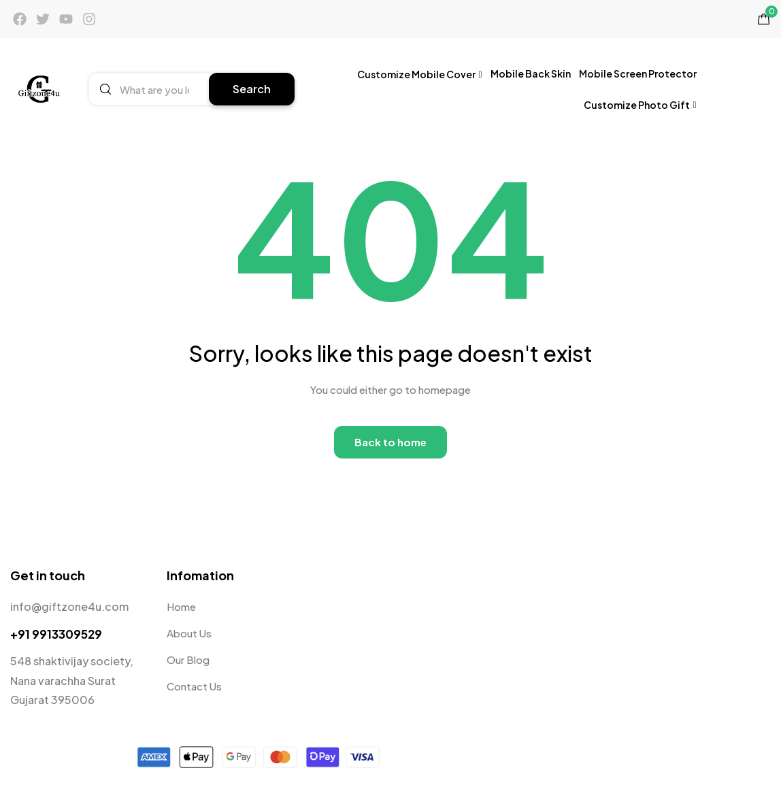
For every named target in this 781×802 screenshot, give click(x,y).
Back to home (390, 441)
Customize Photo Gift (640, 104)
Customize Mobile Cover (419, 73)
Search (252, 89)
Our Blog (188, 659)
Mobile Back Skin (531, 73)
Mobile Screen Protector (638, 73)
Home (181, 606)
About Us (189, 632)
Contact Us (194, 686)
